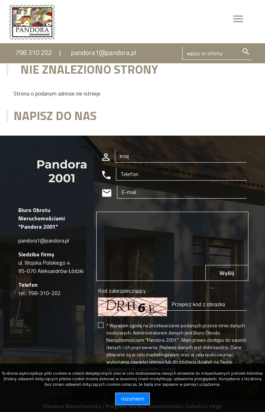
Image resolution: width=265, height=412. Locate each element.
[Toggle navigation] (238, 19)
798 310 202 (33, 52)
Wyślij (226, 273)
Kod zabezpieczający (122, 290)
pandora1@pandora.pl (103, 52)
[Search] (216, 53)
